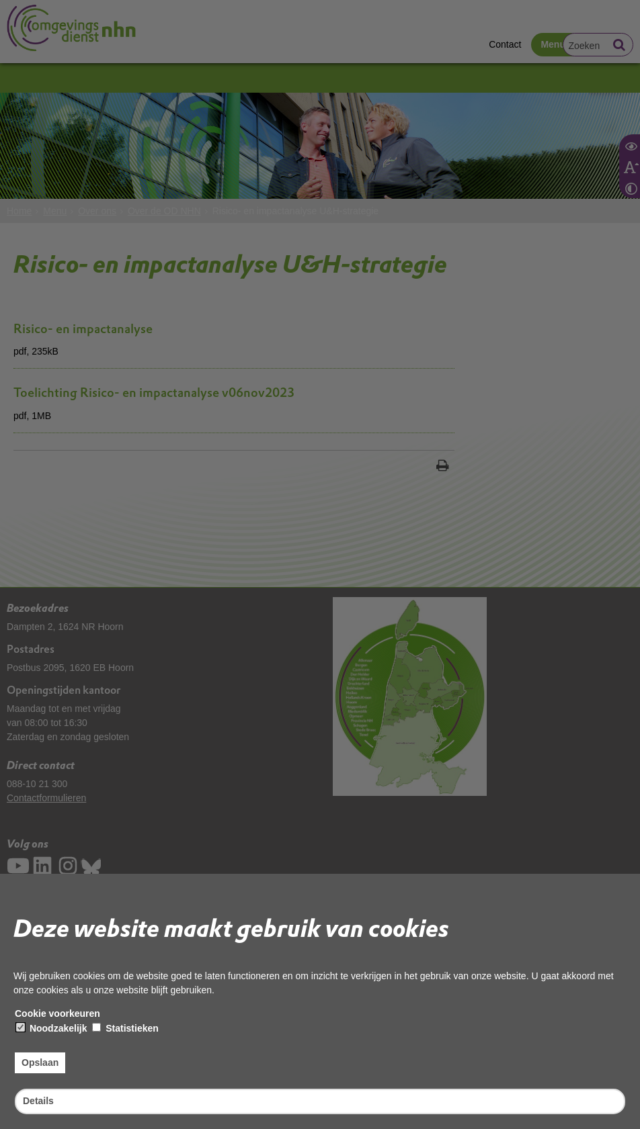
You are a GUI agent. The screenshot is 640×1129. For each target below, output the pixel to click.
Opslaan (40, 1062)
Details (38, 1100)
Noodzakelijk (51, 1028)
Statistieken (125, 1028)
